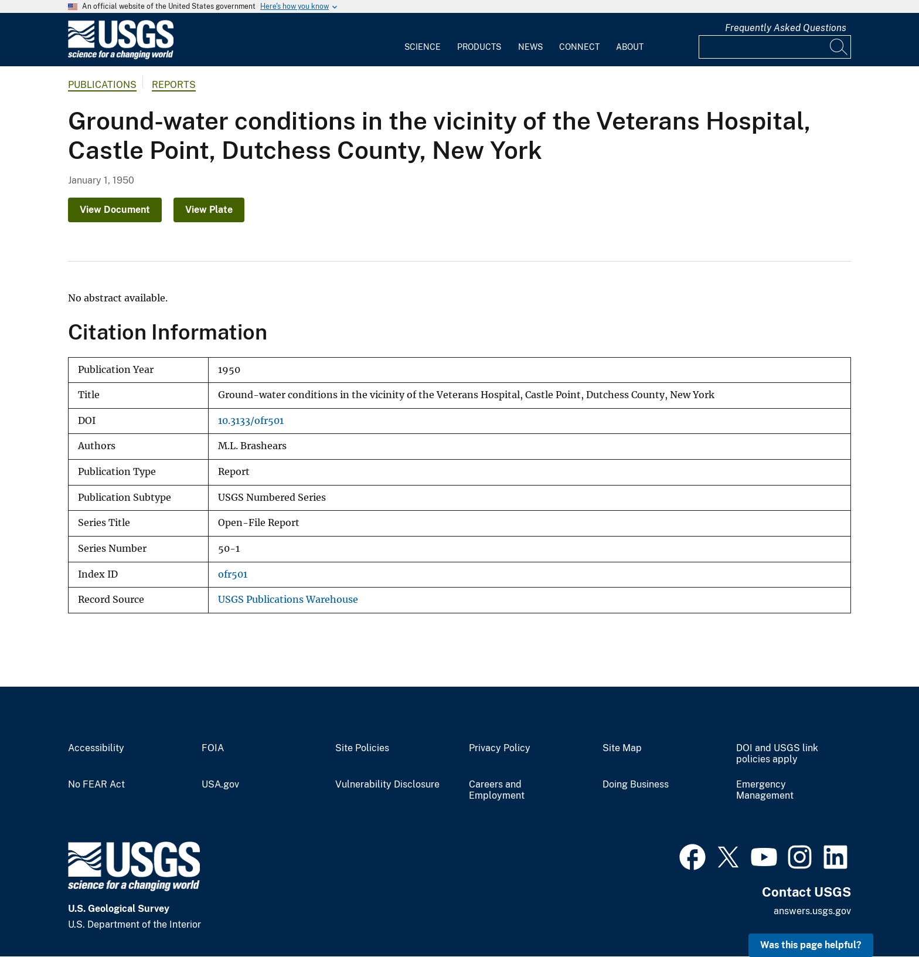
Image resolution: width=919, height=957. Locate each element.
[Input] (775, 47)
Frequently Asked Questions (785, 27)
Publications (102, 84)
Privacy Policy (499, 748)
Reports (174, 84)
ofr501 (232, 574)
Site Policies (362, 748)
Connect (579, 47)
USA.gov (220, 784)
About (630, 47)
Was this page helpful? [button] (811, 945)
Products (479, 47)
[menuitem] (422, 40)
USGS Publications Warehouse (288, 599)
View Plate (209, 209)
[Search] (839, 47)
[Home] (120, 56)
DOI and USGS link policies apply (777, 754)
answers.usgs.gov (812, 911)
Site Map (622, 748)
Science (422, 47)
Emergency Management (765, 790)
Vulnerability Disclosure (387, 784)
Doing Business (636, 784)
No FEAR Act (96, 784)
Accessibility (96, 748)
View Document (115, 209)
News (530, 47)
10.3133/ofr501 (251, 420)
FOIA (213, 748)
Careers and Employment (497, 790)
